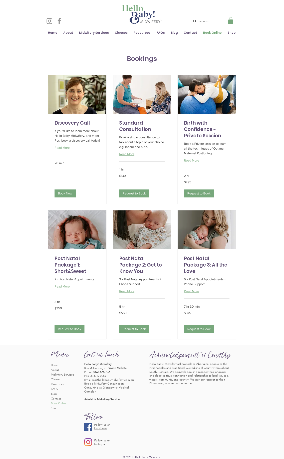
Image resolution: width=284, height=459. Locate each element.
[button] (230, 20)
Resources (57, 384)
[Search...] (206, 21)
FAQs (54, 389)
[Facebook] (59, 21)
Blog (54, 394)
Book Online (59, 403)
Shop (54, 408)
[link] (77, 123)
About (55, 370)
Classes (55, 379)
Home (55, 365)
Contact (56, 398)
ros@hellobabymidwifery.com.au (113, 380)
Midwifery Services (62, 374)
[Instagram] (49, 21)
